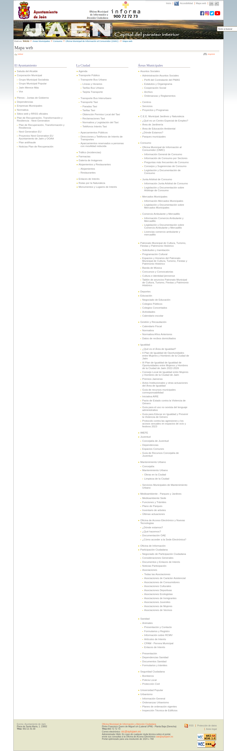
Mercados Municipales (154, 196)
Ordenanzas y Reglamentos (159, 95)
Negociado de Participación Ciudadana (164, 553)
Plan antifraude (27, 142)
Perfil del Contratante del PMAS (162, 79)
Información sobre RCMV (158, 635)
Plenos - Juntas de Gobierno (33, 97)
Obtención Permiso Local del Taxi (101, 114)
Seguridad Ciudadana (152, 671)
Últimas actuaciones (153, 514)
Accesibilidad (186, 3)
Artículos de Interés (155, 639)
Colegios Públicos (152, 303)
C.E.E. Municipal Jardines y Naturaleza (162, 116)
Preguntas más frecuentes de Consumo (166, 162)
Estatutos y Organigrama (158, 83)
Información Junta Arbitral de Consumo (166, 183)
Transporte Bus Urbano (94, 79)
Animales (147, 623)
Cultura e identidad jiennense (158, 275)
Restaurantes (88, 172)
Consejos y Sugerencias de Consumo (165, 166)
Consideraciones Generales (157, 557)
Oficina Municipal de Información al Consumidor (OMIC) (91, 41)
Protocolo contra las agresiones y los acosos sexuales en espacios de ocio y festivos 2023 (164, 423)
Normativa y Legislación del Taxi (100, 122)
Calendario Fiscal (152, 326)
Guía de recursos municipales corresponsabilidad (159, 391)
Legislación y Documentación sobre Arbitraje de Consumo (164, 189)
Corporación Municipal (29, 75)
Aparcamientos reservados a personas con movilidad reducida (102, 144)
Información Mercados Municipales (163, 200)
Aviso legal (211, 729)
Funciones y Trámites (154, 502)
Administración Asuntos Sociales (160, 75)
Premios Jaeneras (152, 378)
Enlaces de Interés (89, 178)
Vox (21, 91)
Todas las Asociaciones (157, 574)
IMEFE (144, 432)
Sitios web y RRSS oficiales (32, 113)
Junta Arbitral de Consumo (157, 179)
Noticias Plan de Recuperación (36, 146)
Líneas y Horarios (92, 83)
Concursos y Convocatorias (157, 271)
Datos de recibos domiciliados (159, 338)
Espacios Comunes (153, 448)
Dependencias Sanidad (155, 657)
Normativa (22, 109)
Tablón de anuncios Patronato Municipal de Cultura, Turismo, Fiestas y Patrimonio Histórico (165, 282)
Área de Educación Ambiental (158, 128)
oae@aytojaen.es (164, 736)
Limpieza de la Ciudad (156, 478)
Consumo (57, 41)
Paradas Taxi (90, 106)
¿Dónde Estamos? (152, 132)
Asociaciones (149, 569)
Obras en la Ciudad (155, 474)
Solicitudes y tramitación (155, 250)
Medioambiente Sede (154, 498)
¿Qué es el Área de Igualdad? (159, 348)
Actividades (148, 311)
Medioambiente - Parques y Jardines (160, 493)
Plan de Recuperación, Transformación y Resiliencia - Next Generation (39, 119)
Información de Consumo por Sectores (165, 158)
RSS (191, 725)
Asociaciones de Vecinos (158, 610)
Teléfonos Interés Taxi (95, 126)
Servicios (147, 106)
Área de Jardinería (152, 124)
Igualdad (145, 344)
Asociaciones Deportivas (158, 590)
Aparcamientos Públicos (94, 132)
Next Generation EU (30, 131)
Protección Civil (151, 683)
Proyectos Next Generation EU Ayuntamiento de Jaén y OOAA (36, 137)
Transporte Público (89, 75)
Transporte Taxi (89, 102)
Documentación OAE (154, 535)
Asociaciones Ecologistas (158, 594)
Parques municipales (154, 136)
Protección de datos (207, 725)
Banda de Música (152, 267)
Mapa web (201, 3)
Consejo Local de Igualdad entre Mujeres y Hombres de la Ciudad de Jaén (165, 373)
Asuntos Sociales (150, 71)
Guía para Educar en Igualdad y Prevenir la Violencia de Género (165, 415)
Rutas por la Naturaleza (92, 182)
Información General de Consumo (163, 154)
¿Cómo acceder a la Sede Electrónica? (164, 539)
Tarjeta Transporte (93, 91)
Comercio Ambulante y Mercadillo (161, 213)
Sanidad (145, 618)
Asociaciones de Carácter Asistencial (165, 578)
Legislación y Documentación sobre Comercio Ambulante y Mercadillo (164, 226)
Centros (146, 102)
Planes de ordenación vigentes (159, 706)
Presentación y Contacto (158, 627)
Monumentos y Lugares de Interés (98, 186)
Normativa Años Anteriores (157, 334)
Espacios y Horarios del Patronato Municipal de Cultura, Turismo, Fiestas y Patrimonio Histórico (164, 261)
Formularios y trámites (154, 665)
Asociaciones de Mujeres (158, 606)
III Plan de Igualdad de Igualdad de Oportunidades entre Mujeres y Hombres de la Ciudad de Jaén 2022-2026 (165, 365)
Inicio (168, 3)
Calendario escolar (152, 315)
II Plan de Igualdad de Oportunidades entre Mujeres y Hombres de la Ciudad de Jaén (165, 355)
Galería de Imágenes (90, 160)
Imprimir (211, 54)
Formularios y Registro (157, 631)
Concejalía (148, 466)
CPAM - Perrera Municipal (158, 643)
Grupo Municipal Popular (33, 83)
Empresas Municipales (29, 105)
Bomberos (148, 675)
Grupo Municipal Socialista (34, 79)
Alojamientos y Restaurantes (95, 164)
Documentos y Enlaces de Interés (161, 561)
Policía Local (149, 679)
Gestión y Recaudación (153, 321)
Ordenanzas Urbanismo (155, 702)
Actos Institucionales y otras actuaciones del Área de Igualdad (165, 384)
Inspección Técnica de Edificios (159, 710)
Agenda (83, 71)
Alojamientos (88, 168)
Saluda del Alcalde (27, 71)
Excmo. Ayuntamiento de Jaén (31, 724)
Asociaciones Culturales (157, 586)
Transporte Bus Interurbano (96, 98)
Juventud (145, 436)
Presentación (149, 653)
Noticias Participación (154, 565)
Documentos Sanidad (154, 661)
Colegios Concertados (154, 307)
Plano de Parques (152, 506)
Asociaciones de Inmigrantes (160, 598)
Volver (20, 54)
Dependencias (25, 101)
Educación (146, 295)
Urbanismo (146, 694)
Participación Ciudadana (154, 549)
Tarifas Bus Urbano (93, 87)
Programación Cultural (154, 254)
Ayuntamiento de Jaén (56, 5)
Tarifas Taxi (89, 110)
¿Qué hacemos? (151, 531)
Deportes (145, 291)
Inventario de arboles (154, 510)
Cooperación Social (155, 87)
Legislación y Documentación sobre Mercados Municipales (164, 206)
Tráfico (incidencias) (90, 152)
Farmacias (84, 156)
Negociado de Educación (156, 299)
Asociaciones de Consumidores (161, 582)
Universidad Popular (151, 690)
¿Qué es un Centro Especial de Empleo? (165, 120)
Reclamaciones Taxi (94, 118)
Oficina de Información (152, 545)
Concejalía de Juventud (155, 440)
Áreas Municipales (41, 41)
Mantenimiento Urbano (153, 462)
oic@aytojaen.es (131, 731)
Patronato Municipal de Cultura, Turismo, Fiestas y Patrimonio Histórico (163, 244)
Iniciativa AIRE (150, 396)
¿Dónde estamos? (152, 527)
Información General (153, 698)
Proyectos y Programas (155, 110)
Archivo (148, 91)
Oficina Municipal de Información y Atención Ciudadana (129, 724)
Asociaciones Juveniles (157, 602)
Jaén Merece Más (29, 87)
